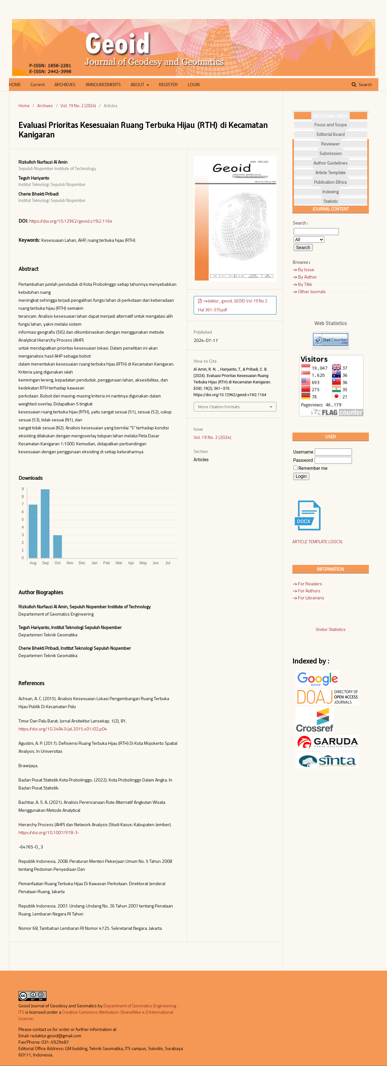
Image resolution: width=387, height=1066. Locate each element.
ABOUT (138, 84)
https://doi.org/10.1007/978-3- (48, 832)
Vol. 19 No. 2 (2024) (78, 105)
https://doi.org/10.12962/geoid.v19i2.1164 (70, 221)
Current (38, 84)
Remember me (312, 468)
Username (303, 452)
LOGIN (194, 84)
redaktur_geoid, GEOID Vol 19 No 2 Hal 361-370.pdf (232, 305)
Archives (45, 105)
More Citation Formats (219, 407)
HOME (15, 84)
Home (24, 105)
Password (303, 460)
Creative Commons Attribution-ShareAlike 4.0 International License (95, 1015)
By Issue (303, 269)
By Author (305, 276)
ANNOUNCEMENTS (103, 84)
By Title (302, 284)
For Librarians (308, 597)
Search (365, 84)
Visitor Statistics (331, 629)
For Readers (307, 583)
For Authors (306, 590)
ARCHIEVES (64, 84)
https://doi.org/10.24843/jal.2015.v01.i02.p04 (62, 728)
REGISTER (168, 84)
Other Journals (309, 291)
